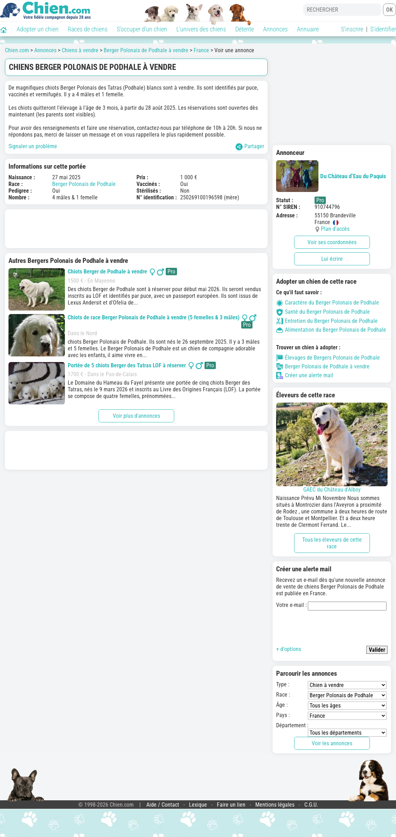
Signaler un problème (32, 146)
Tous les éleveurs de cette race (332, 543)
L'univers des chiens (201, 29)
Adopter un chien (38, 29)
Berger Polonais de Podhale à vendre (146, 50)
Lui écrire (332, 258)
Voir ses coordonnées (332, 242)
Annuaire (308, 29)
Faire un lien (231, 804)
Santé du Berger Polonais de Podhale (323, 311)
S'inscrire (352, 29)
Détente (244, 29)
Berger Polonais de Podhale (84, 184)
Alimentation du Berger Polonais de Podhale (331, 329)
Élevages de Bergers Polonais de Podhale (328, 357)
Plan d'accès (335, 228)
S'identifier (383, 29)
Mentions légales (274, 804)
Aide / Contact (162, 804)
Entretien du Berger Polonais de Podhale (327, 321)
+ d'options (288, 649)
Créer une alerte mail (304, 375)
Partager (250, 146)
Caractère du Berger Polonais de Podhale (327, 302)
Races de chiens (88, 29)
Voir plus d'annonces (136, 416)
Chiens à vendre (80, 50)
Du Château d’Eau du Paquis (331, 176)
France (201, 50)
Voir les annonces (332, 743)
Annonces (275, 29)
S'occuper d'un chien (142, 29)
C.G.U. (311, 804)
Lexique (198, 804)
